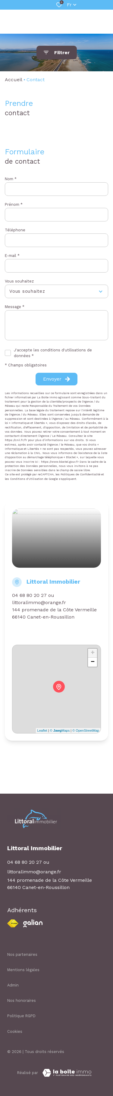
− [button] (93, 662)
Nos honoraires (21, 1000)
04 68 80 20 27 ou (33, 595)
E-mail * (12, 255)
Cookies (14, 1031)
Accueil (13, 79)
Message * (14, 306)
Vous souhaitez (19, 281)
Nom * (11, 179)
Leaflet (42, 730)
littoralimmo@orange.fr (39, 602)
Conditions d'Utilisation (26, 478)
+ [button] (93, 653)
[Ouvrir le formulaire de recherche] (56, 52)
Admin (13, 985)
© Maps (60, 730)
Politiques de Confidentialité (80, 474)
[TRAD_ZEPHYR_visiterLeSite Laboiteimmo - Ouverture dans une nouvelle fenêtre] (67, 1073)
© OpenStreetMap (85, 730)
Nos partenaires (22, 954)
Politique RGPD (21, 1016)
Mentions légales (23, 970)
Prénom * (14, 204)
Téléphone (15, 230)
